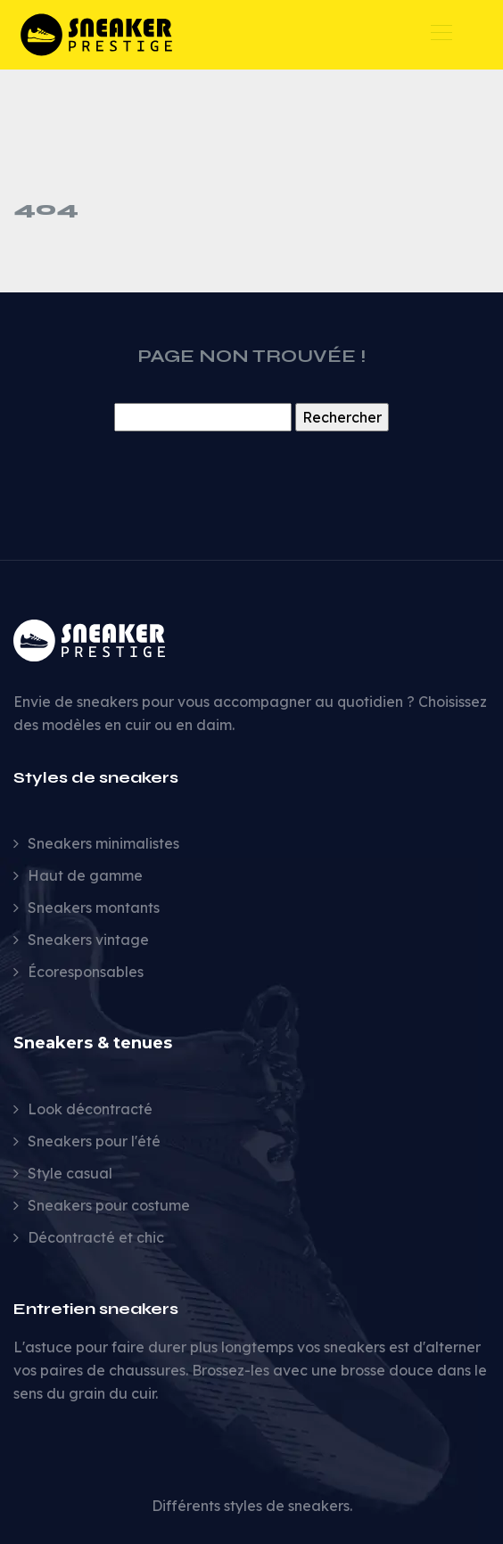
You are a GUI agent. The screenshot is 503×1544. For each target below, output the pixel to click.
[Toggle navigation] (441, 35)
